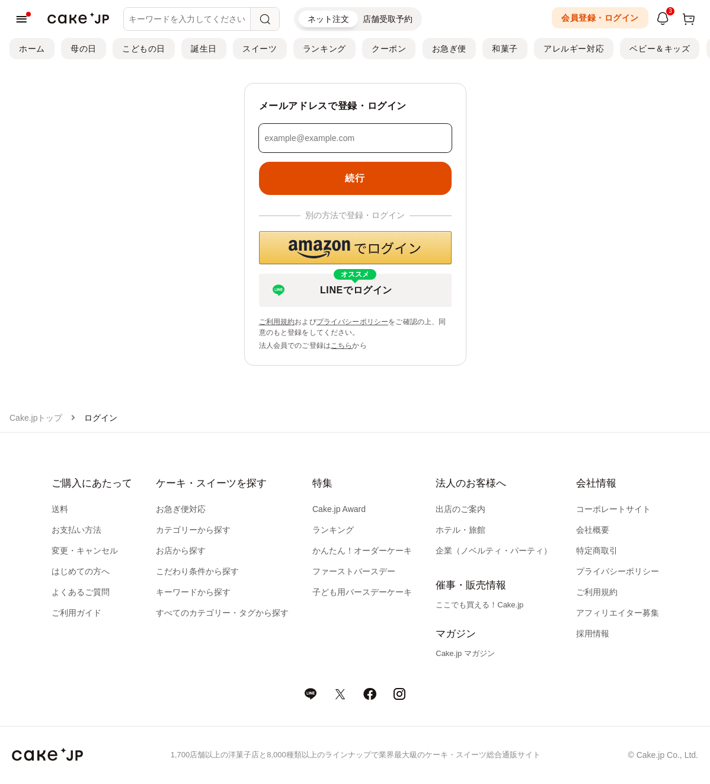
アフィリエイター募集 (617, 612)
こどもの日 (143, 48)
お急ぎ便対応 (181, 509)
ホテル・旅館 (460, 530)
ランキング (324, 48)
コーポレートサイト (613, 509)
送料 (60, 509)
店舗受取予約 (387, 19)
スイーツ (259, 48)
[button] (355, 247)
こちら (341, 345)
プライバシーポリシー (352, 322)
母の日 (84, 48)
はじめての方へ (81, 571)
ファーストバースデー (353, 571)
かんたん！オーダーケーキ (362, 550)
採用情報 (592, 633)
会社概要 (592, 530)
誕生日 (204, 48)
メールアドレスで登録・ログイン (333, 106)
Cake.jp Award (339, 509)
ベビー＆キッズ (659, 48)
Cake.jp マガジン (465, 653)
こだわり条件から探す (197, 571)
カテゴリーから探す (193, 530)
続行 (354, 178)
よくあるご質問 (81, 592)
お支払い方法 (76, 530)
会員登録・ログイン (600, 18)
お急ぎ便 (449, 48)
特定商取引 (597, 550)
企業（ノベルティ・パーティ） (494, 550)
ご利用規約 (277, 322)
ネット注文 (328, 19)
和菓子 (505, 48)
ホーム (32, 48)
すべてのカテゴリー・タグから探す (222, 612)
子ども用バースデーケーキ (362, 592)
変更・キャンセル (85, 550)
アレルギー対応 (573, 48)
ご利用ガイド (76, 612)
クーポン (389, 48)
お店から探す (181, 550)
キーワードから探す (193, 592)
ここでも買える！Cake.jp (479, 604)
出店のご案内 (460, 509)
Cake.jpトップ (35, 418)
